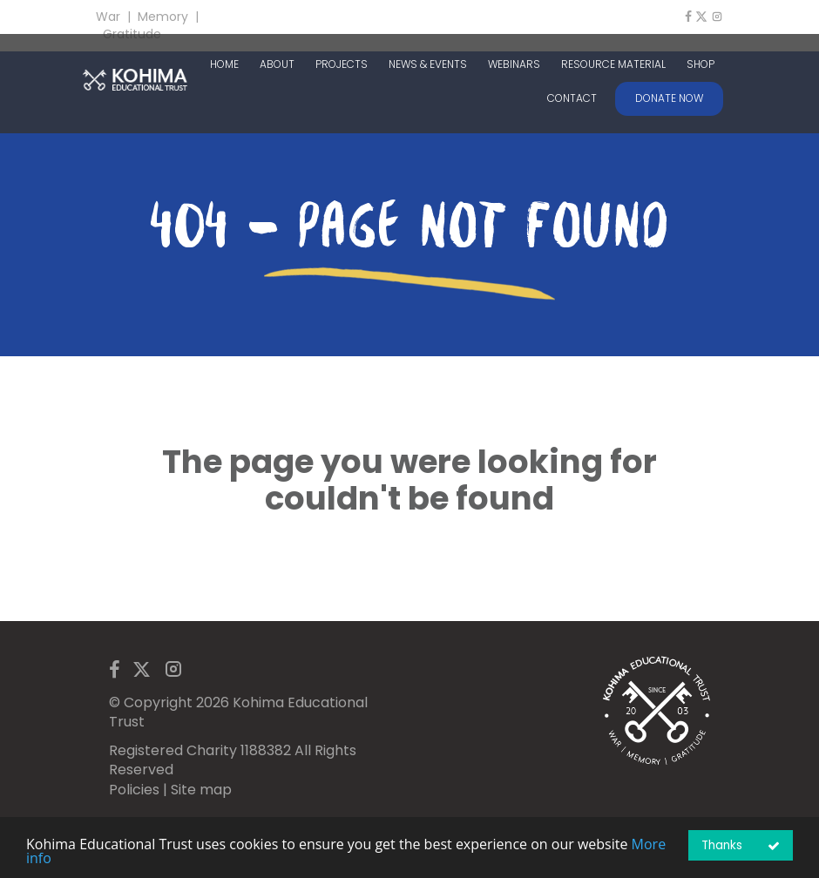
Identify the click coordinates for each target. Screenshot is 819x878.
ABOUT (277, 64)
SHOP (700, 64)
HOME (224, 64)
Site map (201, 790)
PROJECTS (341, 64)
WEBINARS (514, 64)
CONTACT (572, 98)
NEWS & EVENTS (428, 64)
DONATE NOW (669, 98)
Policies (134, 790)
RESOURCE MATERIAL (613, 64)
